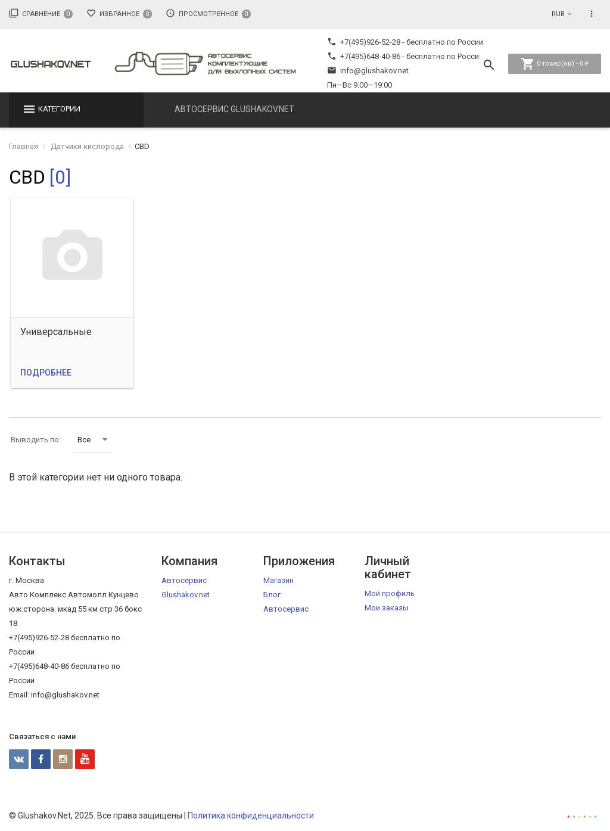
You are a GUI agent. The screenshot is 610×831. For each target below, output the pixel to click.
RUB (558, 14)
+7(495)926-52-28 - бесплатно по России (405, 42)
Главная (23, 146)
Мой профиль (390, 593)
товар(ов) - (555, 64)
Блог (272, 594)
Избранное (119, 13)
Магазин (278, 580)
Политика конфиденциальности (251, 815)
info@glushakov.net (368, 70)
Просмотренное (208, 13)
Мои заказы (387, 607)
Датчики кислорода (87, 146)
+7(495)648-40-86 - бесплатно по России (405, 56)
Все (92, 439)
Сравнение (41, 13)
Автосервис (286, 608)
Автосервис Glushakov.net (234, 109)
